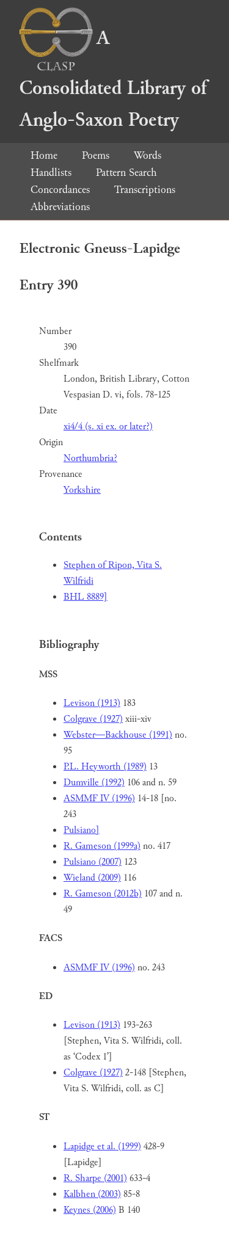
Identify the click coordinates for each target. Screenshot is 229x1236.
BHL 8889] (85, 597)
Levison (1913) (92, 703)
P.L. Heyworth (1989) (105, 767)
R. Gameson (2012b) (103, 894)
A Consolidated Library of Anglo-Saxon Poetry (113, 79)
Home (44, 155)
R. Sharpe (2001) (95, 1178)
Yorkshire (82, 490)
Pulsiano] (82, 830)
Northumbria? (90, 458)
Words (147, 155)
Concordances (60, 189)
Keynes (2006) (90, 1210)
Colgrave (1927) (93, 719)
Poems (95, 155)
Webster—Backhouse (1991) (118, 735)
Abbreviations (60, 206)
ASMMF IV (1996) (99, 798)
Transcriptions (144, 189)
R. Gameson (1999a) (102, 846)
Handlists (51, 172)
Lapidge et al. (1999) (102, 1147)
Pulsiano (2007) (93, 862)
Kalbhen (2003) (92, 1194)
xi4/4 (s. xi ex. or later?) (108, 427)
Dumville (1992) (94, 783)
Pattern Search (126, 172)
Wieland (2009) (92, 878)
